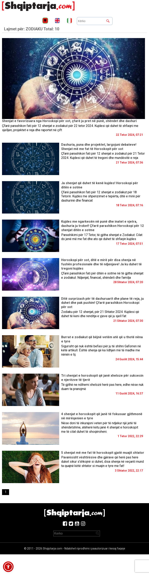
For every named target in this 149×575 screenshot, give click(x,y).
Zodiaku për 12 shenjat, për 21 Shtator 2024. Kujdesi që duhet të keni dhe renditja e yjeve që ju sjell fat (100, 314)
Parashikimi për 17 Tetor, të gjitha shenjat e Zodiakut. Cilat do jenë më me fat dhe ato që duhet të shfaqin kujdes (101, 237)
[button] (8, 566)
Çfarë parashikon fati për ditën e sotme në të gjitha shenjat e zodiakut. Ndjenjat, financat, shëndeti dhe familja (102, 275)
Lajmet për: (31, 29)
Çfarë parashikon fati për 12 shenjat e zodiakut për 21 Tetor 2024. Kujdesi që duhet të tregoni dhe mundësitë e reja (103, 156)
